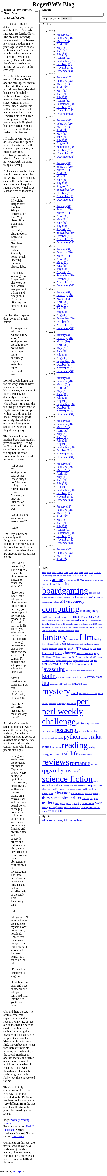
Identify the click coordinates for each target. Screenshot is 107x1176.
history (59, 653)
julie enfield (81, 670)
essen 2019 (68, 627)
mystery (15, 1119)
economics (69, 624)
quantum (84, 738)
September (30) (66, 103)
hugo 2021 (51, 661)
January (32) (64, 77)
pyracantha (59, 738)
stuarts (78, 789)
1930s (49, 572)
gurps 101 (85, 649)
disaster (74, 621)
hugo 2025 (85, 661)
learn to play (60, 677)
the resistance (77, 793)
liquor (84, 677)
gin (65, 649)
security (66, 786)
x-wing (45, 810)
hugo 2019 (91, 657)
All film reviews (73, 820)
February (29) (65, 123)
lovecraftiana (94, 676)
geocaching (52, 649)
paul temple (71, 704)
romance (80, 763)
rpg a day (94, 764)
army (65, 580)
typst (81, 803)
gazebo (96, 644)
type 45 (74, 804)
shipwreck (73, 786)
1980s (76, 572)
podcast (96, 724)
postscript (66, 729)
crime (86, 617)
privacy (95, 731)
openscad (52, 704)
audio (80, 580)
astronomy (72, 580)
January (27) (64, 34)
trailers (48, 802)
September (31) (66, 61)
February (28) (65, 80)
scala (78, 770)
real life (69, 753)
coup (70, 617)
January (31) (64, 120)
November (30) (65, 67)
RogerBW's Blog (53, 4)
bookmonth (52, 597)
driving (52, 624)
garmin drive (88, 644)
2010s (91, 572)
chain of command (63, 597)
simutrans (81, 786)
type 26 (62, 804)
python (72, 736)
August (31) (64, 143)
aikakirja (91, 576)
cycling (56, 621)
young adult (56, 810)
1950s (60, 572)
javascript (53, 669)
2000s (86, 572)
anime (57, 579)
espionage (84, 624)
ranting (46, 747)
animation (46, 580)
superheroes (92, 789)
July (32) (62, 54)
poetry (44, 731)
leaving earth (71, 677)
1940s (54, 572)
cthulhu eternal (47, 621)
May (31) (62, 47)
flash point (60, 643)
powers (81, 731)
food (81, 644)
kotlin (49, 676)
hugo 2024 (77, 661)
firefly (98, 639)
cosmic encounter (61, 617)
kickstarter (90, 670)
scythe (95, 781)
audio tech (88, 580)
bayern (61, 583)
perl (83, 701)
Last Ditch (18, 1136)
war (98, 802)
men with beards (61, 684)
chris (81, 597)
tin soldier (85, 799)
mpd (69, 684)
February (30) (65, 37)
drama (45, 623)
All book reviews (52, 820)
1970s (71, 572)
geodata (60, 649)
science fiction (67, 779)
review (89, 755)
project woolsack (48, 738)
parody (63, 704)
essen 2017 (50, 627)
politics (50, 731)
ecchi (63, 624)
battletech (53, 584)
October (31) (64, 64)
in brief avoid (67, 664)
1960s (66, 572)
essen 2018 (59, 627)
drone (58, 624)
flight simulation (73, 644)
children (75, 597)
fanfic (77, 631)
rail (89, 738)
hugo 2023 (68, 661)
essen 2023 (85, 627)
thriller (75, 797)
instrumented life (85, 664)
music (85, 684)
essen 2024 (94, 627)
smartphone (91, 785)
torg (91, 799)
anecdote (98, 576)
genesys (45, 649)
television (62, 792)
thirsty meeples (55, 797)
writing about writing (91, 807)
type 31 (68, 804)
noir (80, 694)
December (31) (65, 70)
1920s (44, 572)
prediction (88, 731)
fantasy (54, 637)
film (86, 637)
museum (77, 683)
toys (96, 798)
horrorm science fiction (85, 654)
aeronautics (81, 575)
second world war (52, 785)
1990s (81, 572)
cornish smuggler (48, 617)
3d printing (47, 575)
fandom (71, 631)
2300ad (97, 572)
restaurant (82, 755)
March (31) (63, 84)
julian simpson (70, 670)
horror (70, 652)
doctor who (83, 620)
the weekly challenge (92, 794)
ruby (58, 770)
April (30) (62, 87)
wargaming (49, 807)
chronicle (87, 597)
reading (25, 1119)
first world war (47, 644)
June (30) (62, 94)
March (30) (63, 341)
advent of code (67, 575)
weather (60, 808)
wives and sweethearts (72, 808)
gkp (69, 648)
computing (60, 609)
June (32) (62, 51)
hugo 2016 (62, 657)
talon (51, 794)
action (56, 575)
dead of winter (65, 621)
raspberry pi (56, 747)
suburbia (84, 789)
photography (84, 723)
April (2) (62, 559)
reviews (8, 1123)
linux (78, 677)
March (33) (63, 41)
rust (68, 770)
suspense (45, 794)
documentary (96, 621)
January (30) (64, 549)
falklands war (63, 631)
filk (77, 639)
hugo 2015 (52, 657)
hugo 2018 (81, 657)
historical (48, 653)
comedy (78, 601)
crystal (95, 616)
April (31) (62, 44)
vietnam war (89, 804)
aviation (96, 580)
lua (45, 682)
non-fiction (89, 693)
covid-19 (78, 616)
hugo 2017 (72, 657)
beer (67, 583)
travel (57, 804)
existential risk (51, 631)
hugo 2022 (60, 661)
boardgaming (65, 590)
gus (91, 649)
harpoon (97, 648)
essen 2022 (77, 627)
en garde (77, 624)
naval (74, 693)
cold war (65, 601)
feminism (71, 639)
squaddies (54, 789)
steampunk (71, 789)
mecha (52, 684)
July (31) (62, 97)
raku (96, 736)
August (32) (64, 57)
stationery (62, 789)
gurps (76, 647)
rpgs (47, 770)
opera (59, 704)
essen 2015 (93, 624)
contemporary (89, 611)
